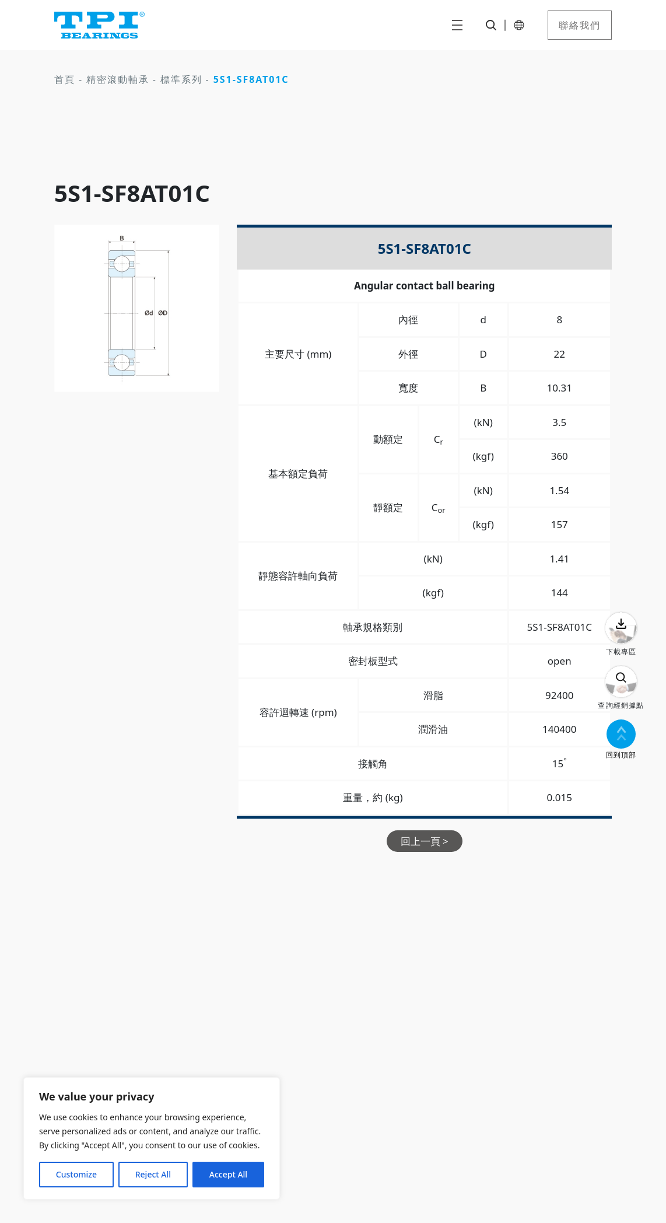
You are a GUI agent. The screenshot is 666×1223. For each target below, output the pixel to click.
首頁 (64, 79)
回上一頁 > (424, 841)
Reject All (153, 1174)
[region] (151, 1138)
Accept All (228, 1174)
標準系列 (181, 79)
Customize (76, 1174)
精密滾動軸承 (117, 79)
